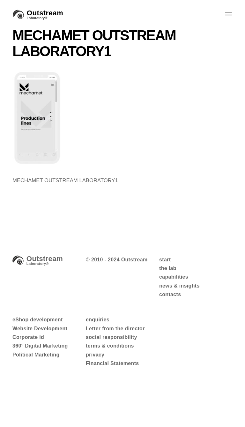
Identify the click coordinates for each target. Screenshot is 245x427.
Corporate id (28, 337)
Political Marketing (36, 354)
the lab (167, 268)
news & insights (179, 285)
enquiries (97, 319)
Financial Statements (112, 363)
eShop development (37, 319)
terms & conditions (110, 345)
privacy (95, 354)
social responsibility (111, 337)
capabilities (173, 277)
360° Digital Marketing (40, 345)
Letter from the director (115, 328)
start (165, 259)
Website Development (39, 328)
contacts (170, 294)
